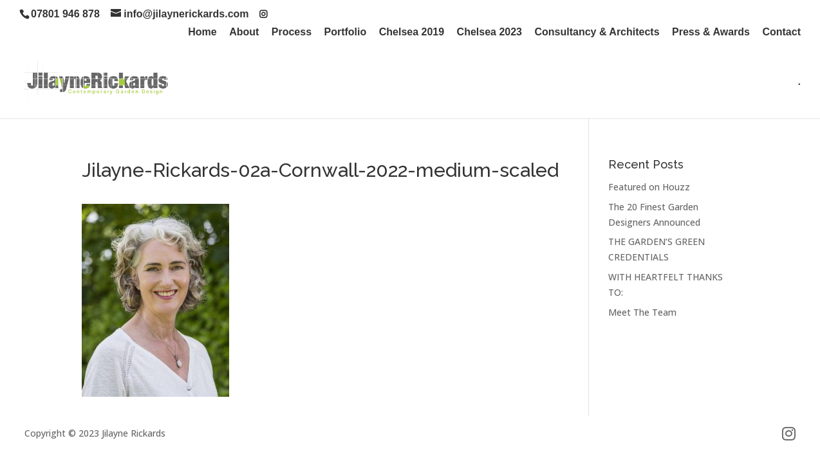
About (244, 32)
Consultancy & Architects (596, 32)
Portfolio (345, 32)
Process (292, 32)
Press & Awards (711, 32)
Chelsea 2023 (489, 32)
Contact (781, 32)
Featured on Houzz (649, 187)
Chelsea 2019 (411, 32)
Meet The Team (642, 312)
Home (202, 32)
